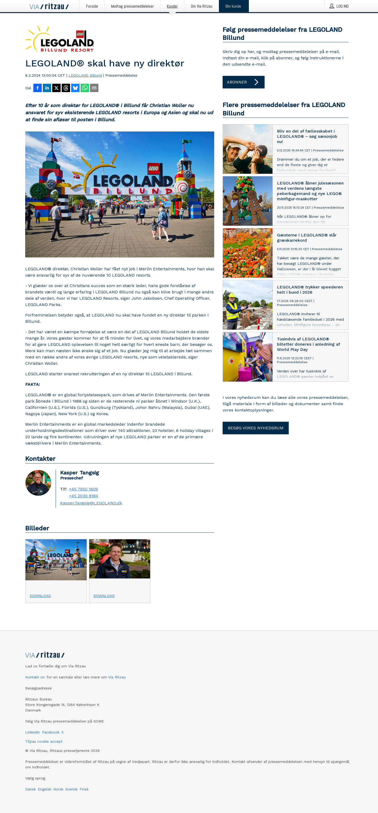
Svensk (71, 789)
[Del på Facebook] (37, 88)
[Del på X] (56, 88)
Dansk (30, 789)
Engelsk (44, 789)
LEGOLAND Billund (85, 75)
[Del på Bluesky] (75, 88)
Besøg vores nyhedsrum (256, 427)
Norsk (58, 789)
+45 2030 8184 (83, 496)
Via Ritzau (117, 677)
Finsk (84, 789)
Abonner (243, 82)
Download (40, 596)
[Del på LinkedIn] (47, 88)
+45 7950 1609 (83, 489)
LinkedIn (32, 732)
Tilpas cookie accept (43, 741)
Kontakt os (35, 677)
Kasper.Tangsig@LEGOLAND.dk (91, 503)
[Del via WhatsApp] (85, 88)
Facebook (50, 732)
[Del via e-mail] (94, 88)
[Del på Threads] (66, 88)
